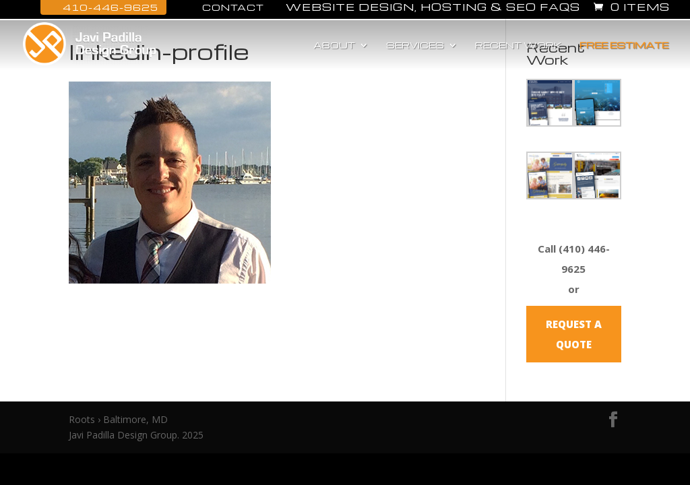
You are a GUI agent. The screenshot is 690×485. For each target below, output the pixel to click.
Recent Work (518, 45)
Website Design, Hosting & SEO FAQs (433, 7)
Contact (226, 7)
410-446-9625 (103, 7)
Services (415, 45)
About (334, 45)
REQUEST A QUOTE (574, 334)
